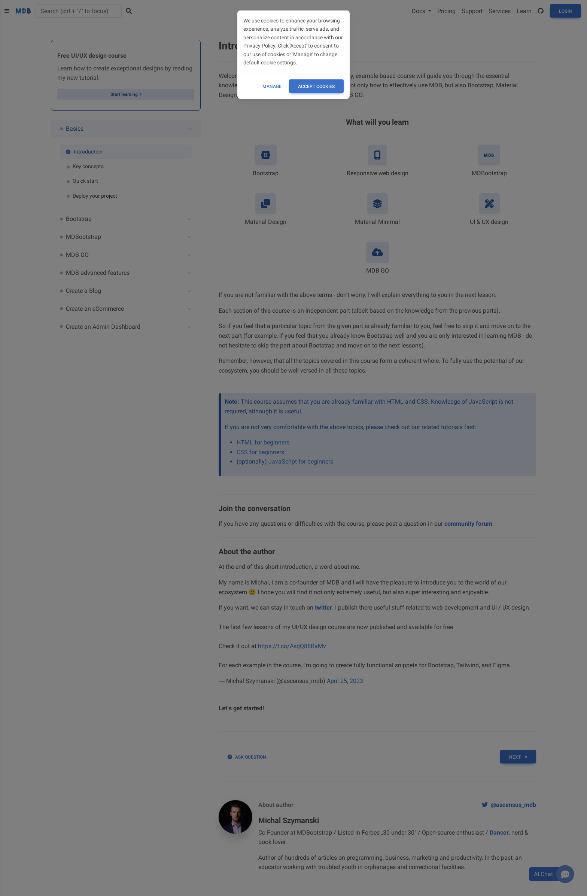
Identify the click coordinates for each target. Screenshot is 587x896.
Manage (272, 86)
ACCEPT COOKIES (316, 86)
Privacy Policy (259, 46)
